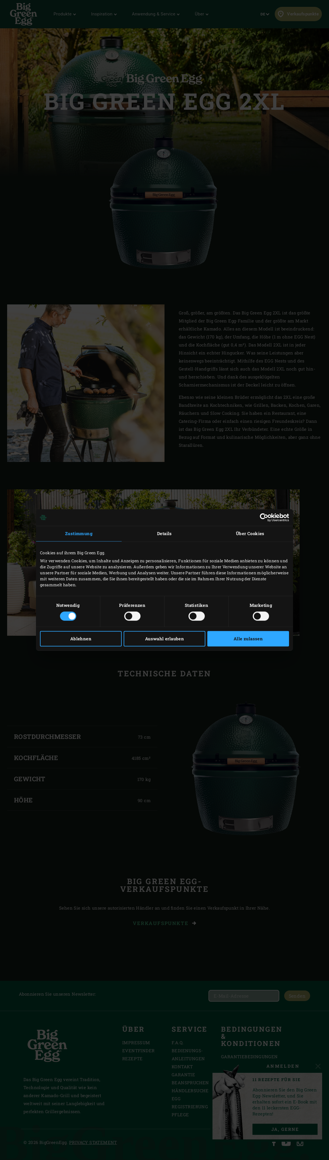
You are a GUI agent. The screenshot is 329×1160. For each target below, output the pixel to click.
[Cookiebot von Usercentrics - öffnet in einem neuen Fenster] (264, 517)
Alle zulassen (248, 639)
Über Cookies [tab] (250, 533)
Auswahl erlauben (164, 639)
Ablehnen (80, 639)
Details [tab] (164, 533)
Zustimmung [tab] (79, 533)
